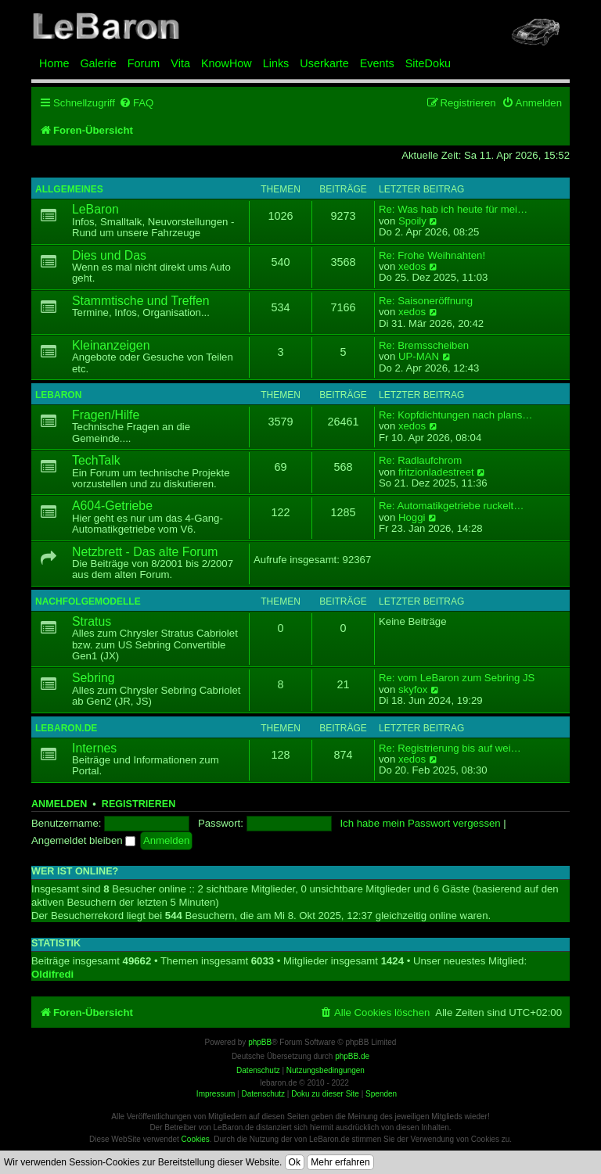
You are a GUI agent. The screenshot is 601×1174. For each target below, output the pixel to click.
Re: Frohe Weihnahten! (432, 255)
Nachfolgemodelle (88, 601)
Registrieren (138, 804)
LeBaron (95, 209)
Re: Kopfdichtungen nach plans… (455, 415)
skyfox (412, 689)
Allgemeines (69, 189)
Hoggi (411, 517)
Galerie (98, 63)
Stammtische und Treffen (141, 300)
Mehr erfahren (340, 1162)
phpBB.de (352, 1056)
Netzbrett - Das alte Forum (145, 551)
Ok (294, 1162)
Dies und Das (109, 255)
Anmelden (59, 804)
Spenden (381, 1094)
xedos (412, 266)
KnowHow (226, 63)
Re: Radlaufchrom (420, 460)
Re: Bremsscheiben (424, 345)
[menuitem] (136, 103)
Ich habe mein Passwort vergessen (420, 823)
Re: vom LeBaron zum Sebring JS (456, 678)
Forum (144, 63)
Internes (94, 748)
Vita (180, 63)
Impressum (215, 1094)
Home (54, 63)
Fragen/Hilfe (105, 415)
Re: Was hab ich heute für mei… (453, 209)
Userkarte (324, 63)
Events (377, 63)
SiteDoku (428, 63)
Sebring (93, 677)
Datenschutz (263, 1094)
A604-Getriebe (112, 505)
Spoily (412, 221)
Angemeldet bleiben (83, 840)
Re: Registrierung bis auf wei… (450, 748)
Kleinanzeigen (110, 345)
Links (276, 63)
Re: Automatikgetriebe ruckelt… (451, 506)
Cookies (196, 1139)
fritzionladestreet (436, 472)
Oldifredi (52, 974)
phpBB (260, 1042)
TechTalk (96, 460)
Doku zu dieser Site (325, 1094)
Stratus (91, 621)
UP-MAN (418, 356)
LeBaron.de (66, 728)
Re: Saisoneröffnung (426, 301)
